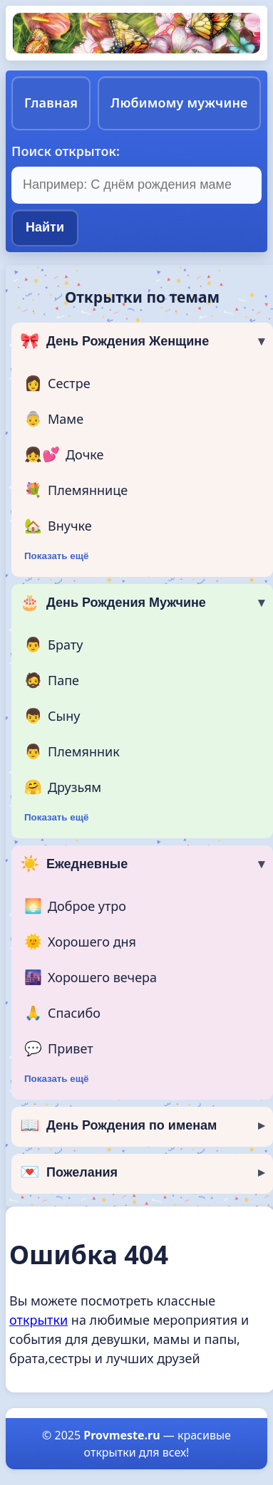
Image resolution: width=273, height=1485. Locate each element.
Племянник (72, 751)
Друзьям (62, 787)
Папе (51, 680)
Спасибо (62, 1012)
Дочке (63, 454)
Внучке (58, 525)
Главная (51, 102)
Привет (58, 1048)
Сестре (57, 383)
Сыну (52, 715)
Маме (53, 418)
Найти (45, 227)
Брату (53, 644)
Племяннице (76, 490)
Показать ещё (56, 556)
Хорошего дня (80, 941)
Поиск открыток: (65, 151)
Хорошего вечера (90, 977)
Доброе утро (75, 906)
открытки (38, 1319)
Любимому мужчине (178, 102)
